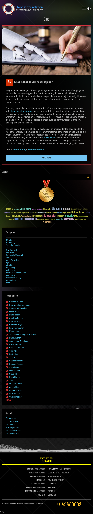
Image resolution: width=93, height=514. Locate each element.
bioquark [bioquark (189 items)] (57, 209)
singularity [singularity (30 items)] (47, 219)
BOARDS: (51, 480)
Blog (46, 19)
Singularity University (15, 255)
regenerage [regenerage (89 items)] (19, 219)
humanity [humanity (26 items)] (88, 213)
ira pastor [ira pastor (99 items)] (37, 216)
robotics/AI (40, 149)
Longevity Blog (12, 421)
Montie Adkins (15, 390)
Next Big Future (12, 427)
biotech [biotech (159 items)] (66, 209)
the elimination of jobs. (21, 111)
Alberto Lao (14, 357)
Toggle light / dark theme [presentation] (89, 8)
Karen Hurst (14, 331)
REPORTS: (51, 484)
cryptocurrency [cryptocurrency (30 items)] (25, 213)
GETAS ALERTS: (52, 473)
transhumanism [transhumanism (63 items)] (80, 219)
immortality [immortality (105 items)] (16, 215)
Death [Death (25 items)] (34, 213)
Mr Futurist (10, 424)
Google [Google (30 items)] (64, 213)
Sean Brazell (14, 367)
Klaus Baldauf (15, 344)
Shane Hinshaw (16, 361)
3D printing (10, 240)
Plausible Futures (13, 431)
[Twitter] (64, 504)
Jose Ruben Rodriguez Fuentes (22, 334)
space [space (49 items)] (53, 219)
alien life (9, 265)
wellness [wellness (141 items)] (47, 222)
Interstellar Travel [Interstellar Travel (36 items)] (27, 216)
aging (8, 263)
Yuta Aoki (13, 351)
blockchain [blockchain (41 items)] (7, 213)
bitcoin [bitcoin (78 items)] (85, 209)
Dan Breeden (14, 315)
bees (8, 283)
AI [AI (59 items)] (12, 209)
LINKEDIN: (32, 473)
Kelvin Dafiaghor (16, 328)
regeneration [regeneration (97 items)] (31, 219)
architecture (11, 270)
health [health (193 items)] (70, 212)
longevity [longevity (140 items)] (69, 215)
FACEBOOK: (30, 469)
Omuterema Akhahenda (19, 341)
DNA (8, 247)
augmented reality (13, 278)
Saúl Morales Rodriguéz (19, 305)
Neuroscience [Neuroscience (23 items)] (81, 216)
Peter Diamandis (13, 245)
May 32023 (9, 82)
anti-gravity (10, 267)
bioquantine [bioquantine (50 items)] (47, 209)
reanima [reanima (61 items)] (11, 219)
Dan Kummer (15, 338)
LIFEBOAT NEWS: (53, 469)
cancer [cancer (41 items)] (19, 213)
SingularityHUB (12, 434)
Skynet (9, 257)
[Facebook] (59, 504)
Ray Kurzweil (11, 250)
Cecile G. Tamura (16, 347)
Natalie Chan (14, 371)
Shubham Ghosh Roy (19, 149)
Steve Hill (13, 374)
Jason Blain (14, 387)
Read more (46, 158)
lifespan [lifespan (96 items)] (60, 216)
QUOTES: (50, 495)
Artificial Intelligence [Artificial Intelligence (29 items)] (37, 209)
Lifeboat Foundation (17, 503)
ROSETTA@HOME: (30, 491)
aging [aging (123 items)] (8, 209)
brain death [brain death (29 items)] (13, 213)
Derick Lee (13, 354)
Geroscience (11, 418)
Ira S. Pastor (14, 393)
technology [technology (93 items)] (69, 219)
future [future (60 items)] (54, 213)
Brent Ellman (14, 377)
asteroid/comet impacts (16, 273)
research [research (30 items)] (39, 219)
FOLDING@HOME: (31, 487)
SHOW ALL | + (9, 400)
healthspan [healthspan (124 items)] (79, 212)
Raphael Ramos (16, 364)
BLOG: (50, 476)
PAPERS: (50, 491)
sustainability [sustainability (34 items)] (59, 219)
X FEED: (32, 476)
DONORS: (38, 480)
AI (41, 132)
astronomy (10, 275)
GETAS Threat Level (46, 460)
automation (11, 280)
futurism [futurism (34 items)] (59, 213)
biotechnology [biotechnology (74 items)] (76, 209)
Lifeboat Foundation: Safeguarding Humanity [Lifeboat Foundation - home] (40, 8)
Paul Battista (14, 321)
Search (88, 177)
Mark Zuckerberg (13, 260)
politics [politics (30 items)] (86, 216)
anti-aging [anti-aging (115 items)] (26, 209)
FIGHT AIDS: (33, 484)
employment (32, 149)
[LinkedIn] (69, 504)
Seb (11, 380)
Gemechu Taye (15, 325)
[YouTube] (74, 504)
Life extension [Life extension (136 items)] (49, 215)
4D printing (10, 242)
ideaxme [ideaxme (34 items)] (8, 216)
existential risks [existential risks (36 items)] (41, 213)
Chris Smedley (15, 397)
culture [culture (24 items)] (31, 213)
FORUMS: (40, 495)
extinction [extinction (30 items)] (48, 213)
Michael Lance (15, 384)
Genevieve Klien (16, 302)
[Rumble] (79, 504)
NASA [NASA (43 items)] (76, 216)
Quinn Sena (14, 311)
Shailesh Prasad (16, 318)
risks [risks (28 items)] (43, 219)
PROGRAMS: (51, 487)
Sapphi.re (40, 503)
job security (49, 137)
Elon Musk (10, 253)
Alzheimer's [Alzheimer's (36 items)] (17, 209)
